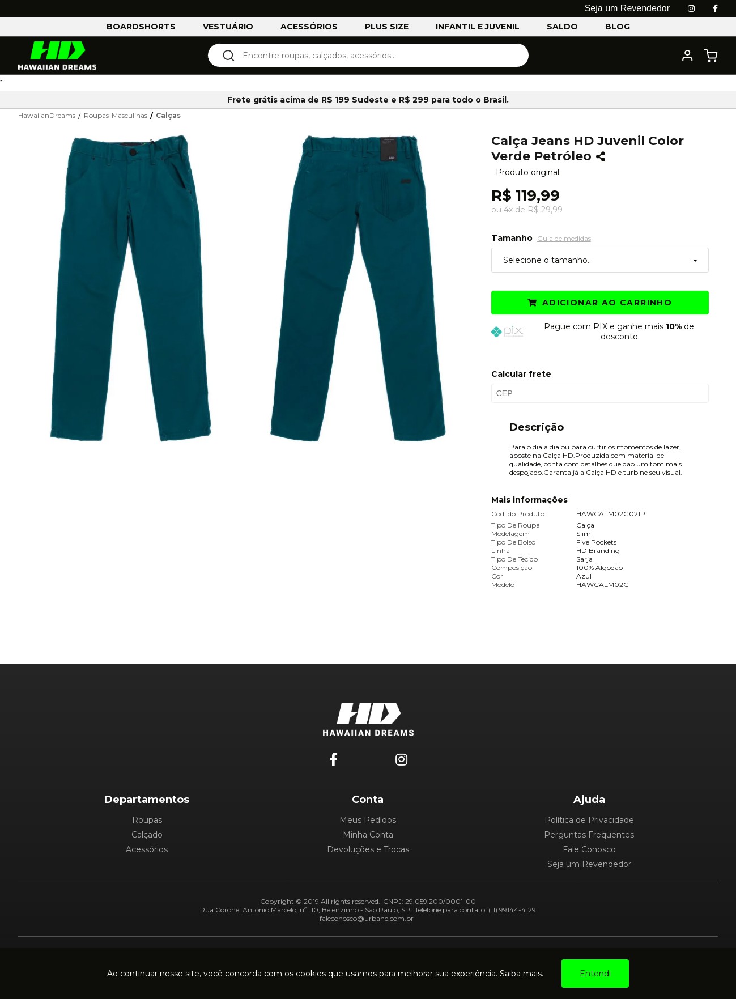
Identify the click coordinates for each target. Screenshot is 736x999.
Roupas (147, 820)
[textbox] (376, 55)
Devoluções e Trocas (368, 849)
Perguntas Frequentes (589, 835)
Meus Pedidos (367, 820)
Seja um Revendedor (589, 864)
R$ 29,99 (545, 210)
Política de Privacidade (589, 820)
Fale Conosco (589, 849)
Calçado (147, 835)
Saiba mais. (521, 973)
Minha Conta (368, 835)
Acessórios (147, 849)
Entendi (595, 973)
